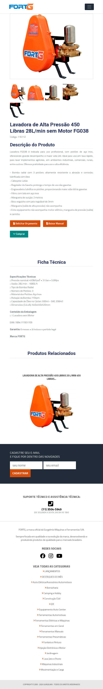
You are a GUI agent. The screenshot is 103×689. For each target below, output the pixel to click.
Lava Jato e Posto (51, 659)
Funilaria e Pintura (51, 642)
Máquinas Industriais (51, 664)
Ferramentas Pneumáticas (51, 637)
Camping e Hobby (51, 593)
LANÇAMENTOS (51, 571)
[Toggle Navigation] (89, 7)
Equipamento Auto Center (51, 609)
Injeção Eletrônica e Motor (52, 648)
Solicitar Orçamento (25, 223)
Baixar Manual (55, 223)
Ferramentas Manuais (51, 631)
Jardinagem (51, 653)
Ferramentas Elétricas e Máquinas (52, 620)
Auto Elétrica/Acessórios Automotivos (51, 582)
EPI (51, 604)
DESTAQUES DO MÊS (51, 577)
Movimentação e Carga (51, 669)
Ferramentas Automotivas (51, 615)
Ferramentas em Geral (51, 626)
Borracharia (51, 588)
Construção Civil (51, 598)
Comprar (19, 234)
